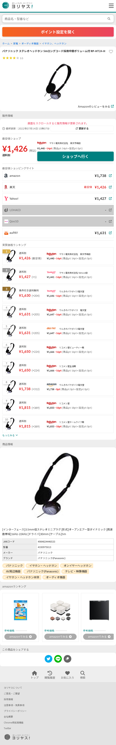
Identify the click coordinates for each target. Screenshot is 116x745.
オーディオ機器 (30, 43)
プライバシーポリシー (15, 711)
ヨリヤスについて (13, 687)
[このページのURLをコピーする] (67, 659)
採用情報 (8, 699)
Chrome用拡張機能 (14, 722)
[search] (109, 19)
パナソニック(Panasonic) (42, 571)
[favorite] (111, 52)
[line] (58, 659)
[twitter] (48, 659)
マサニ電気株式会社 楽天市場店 (65, 143)
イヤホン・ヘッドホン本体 (22, 577)
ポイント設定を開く (58, 32)
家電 (15, 43)
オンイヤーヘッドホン (77, 565)
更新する (82, 128)
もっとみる (10, 435)
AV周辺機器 (13, 571)
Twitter (7, 728)
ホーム (6, 43)
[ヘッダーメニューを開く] (110, 6)
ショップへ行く (75, 156)
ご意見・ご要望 (12, 693)
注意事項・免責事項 (14, 705)
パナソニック (14, 565)
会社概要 (8, 716)
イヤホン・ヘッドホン (43, 565)
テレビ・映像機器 (76, 571)
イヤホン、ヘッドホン (54, 43)
